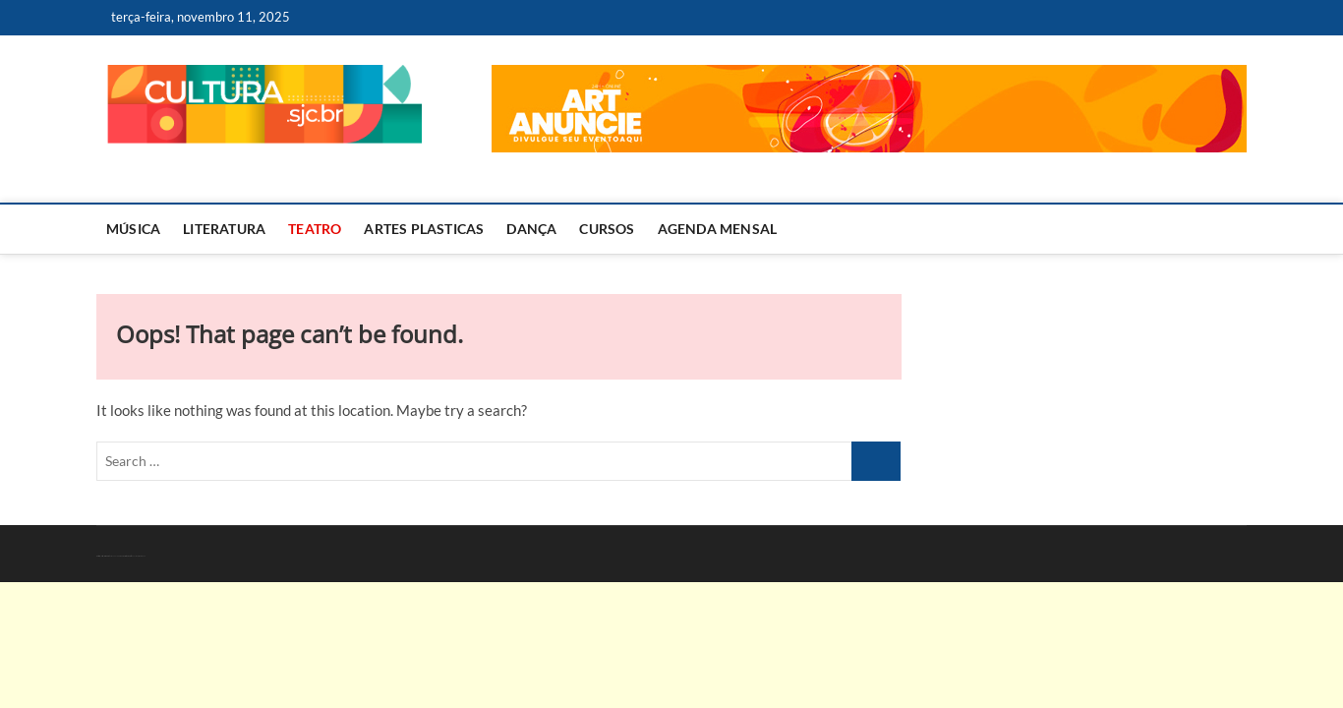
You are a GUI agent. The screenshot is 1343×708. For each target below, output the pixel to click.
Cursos (606, 228)
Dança (531, 228)
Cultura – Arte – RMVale (102, 556)
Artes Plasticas (424, 228)
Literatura (224, 228)
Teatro (314, 228)
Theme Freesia (121, 556)
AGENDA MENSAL (718, 228)
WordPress (128, 556)
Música (133, 228)
